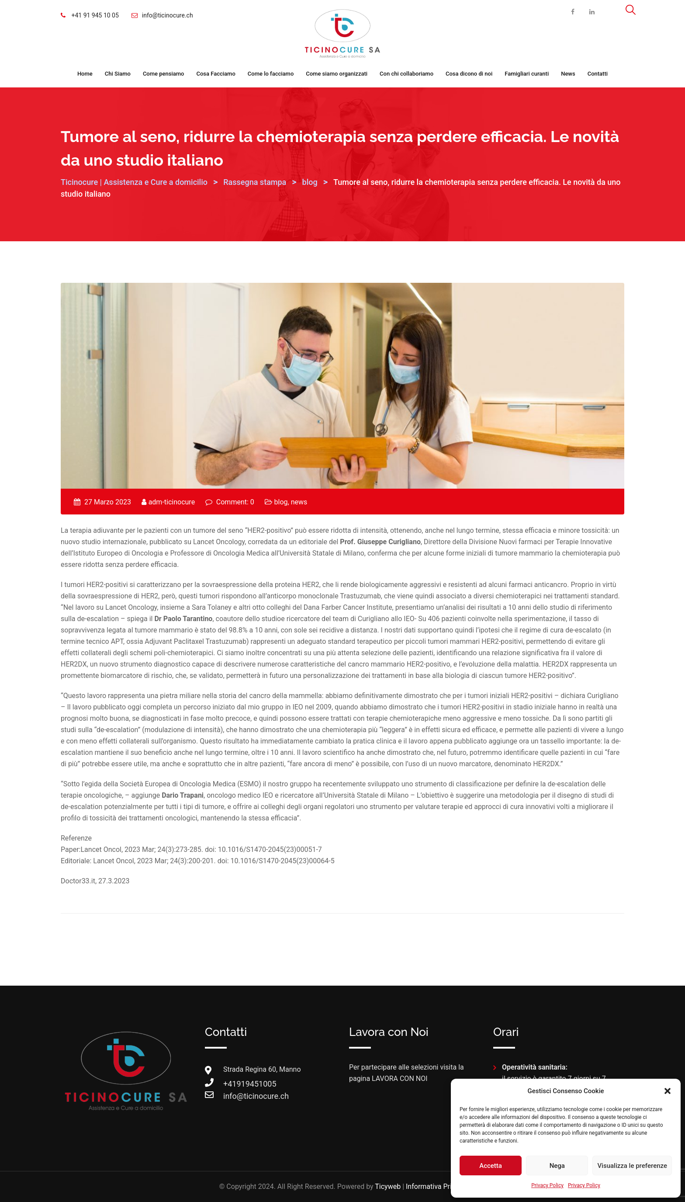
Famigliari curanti (527, 73)
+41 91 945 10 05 (94, 15)
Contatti (598, 73)
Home (85, 73)
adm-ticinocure (172, 502)
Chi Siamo (118, 73)
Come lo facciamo (271, 73)
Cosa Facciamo (215, 73)
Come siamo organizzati (336, 73)
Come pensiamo (163, 73)
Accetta (490, 1166)
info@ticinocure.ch (167, 15)
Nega (557, 1166)
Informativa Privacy (436, 1186)
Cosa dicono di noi (469, 73)
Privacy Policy (547, 1185)
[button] (667, 1091)
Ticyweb (388, 1186)
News (568, 73)
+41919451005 (232, 1083)
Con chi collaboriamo (406, 73)
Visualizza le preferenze (632, 1166)
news (299, 502)
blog (281, 502)
